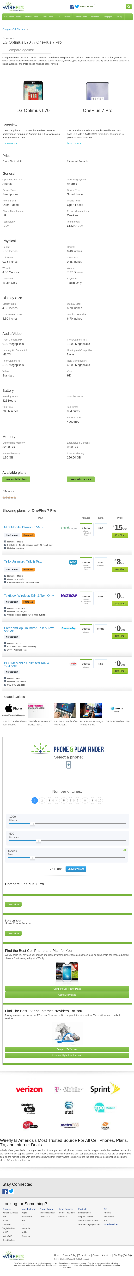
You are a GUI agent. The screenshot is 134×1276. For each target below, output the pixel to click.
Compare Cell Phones (13, 29)
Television (62, 1216)
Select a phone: (68, 757)
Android (107, 1212)
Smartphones (84, 1212)
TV (59, 17)
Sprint (5, 1220)
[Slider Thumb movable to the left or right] (32, 824)
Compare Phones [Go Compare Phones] (67, 995)
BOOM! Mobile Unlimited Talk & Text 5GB (26, 664)
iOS (105, 1220)
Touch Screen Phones (88, 1220)
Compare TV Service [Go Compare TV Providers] (67, 1049)
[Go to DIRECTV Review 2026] (117, 710)
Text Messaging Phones (89, 1224)
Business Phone (31, 17)
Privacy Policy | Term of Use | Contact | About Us (86, 1255)
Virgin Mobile (8, 1228)
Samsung (26, 1236)
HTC (24, 1220)
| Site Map (117, 1255)
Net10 (5, 1232)
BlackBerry (27, 1216)
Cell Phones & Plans (12, 17)
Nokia (24, 1232)
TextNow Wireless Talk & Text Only (29, 595)
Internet (67, 17)
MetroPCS (7, 1236)
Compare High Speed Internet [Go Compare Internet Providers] (67, 1055)
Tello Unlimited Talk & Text (23, 561)
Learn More (13, 904)
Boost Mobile (8, 1240)
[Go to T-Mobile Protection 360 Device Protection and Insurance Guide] (39, 710)
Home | (57, 1255)
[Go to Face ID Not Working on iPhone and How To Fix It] (91, 710)
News (83, 6)
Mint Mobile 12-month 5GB (23, 527)
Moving (119, 17)
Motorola (26, 1228)
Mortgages (108, 17)
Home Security (81, 17)
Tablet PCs (44, 1216)
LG (23, 1224)
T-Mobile (6, 1224)
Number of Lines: (67, 791)
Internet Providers (66, 1212)
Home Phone (48, 17)
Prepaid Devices (85, 1216)
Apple (24, 1212)
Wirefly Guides (111, 1224)
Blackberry (109, 1216)
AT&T (5, 1216)
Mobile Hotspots (47, 1212)
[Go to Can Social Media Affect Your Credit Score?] (65, 710)
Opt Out (127, 1255)
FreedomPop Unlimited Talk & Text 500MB (29, 629)
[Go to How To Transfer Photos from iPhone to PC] (13, 710)
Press (90, 6)
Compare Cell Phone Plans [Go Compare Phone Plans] (67, 989)
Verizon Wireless (10, 1212)
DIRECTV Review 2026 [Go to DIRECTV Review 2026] (117, 721)
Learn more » (9, 143)
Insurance (95, 17)
